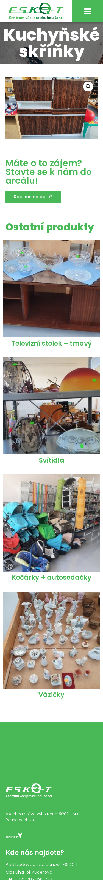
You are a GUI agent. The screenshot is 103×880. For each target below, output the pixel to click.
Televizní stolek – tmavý (52, 343)
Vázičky (51, 694)
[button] (33, 197)
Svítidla (51, 460)
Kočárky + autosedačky (51, 577)
